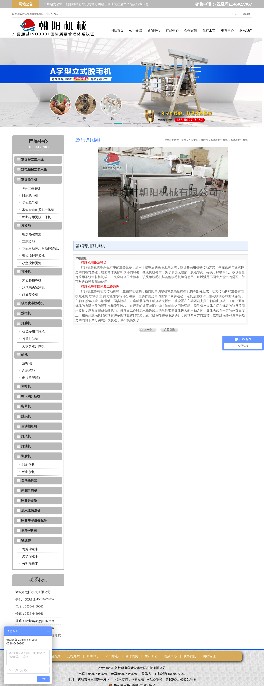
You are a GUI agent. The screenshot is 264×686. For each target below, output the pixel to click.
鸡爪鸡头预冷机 (33, 287)
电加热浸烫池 (31, 234)
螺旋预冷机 (30, 294)
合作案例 (190, 30)
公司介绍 (135, 30)
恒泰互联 (137, 679)
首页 (183, 140)
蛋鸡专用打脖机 (33, 331)
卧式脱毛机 (30, 195)
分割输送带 (30, 563)
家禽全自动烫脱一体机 (38, 210)
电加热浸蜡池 (31, 377)
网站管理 (209, 656)
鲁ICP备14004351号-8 (181, 679)
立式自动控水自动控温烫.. (40, 248)
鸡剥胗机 (28, 464)
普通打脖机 (30, 339)
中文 (234, 13)
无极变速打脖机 (33, 346)
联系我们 (245, 30)
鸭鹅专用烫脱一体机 (36, 217)
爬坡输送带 (30, 556)
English (246, 13)
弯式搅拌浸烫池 (33, 255)
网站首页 (117, 30)
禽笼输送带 (30, 549)
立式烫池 (28, 241)
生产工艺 (209, 30)
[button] (108, 124)
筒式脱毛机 (30, 202)
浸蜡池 (27, 363)
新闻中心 (153, 30)
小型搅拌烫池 (31, 263)
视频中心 (227, 30)
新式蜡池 (28, 370)
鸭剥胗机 (28, 472)
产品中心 (172, 30)
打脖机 (204, 140)
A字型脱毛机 (31, 188)
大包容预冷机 (31, 280)
